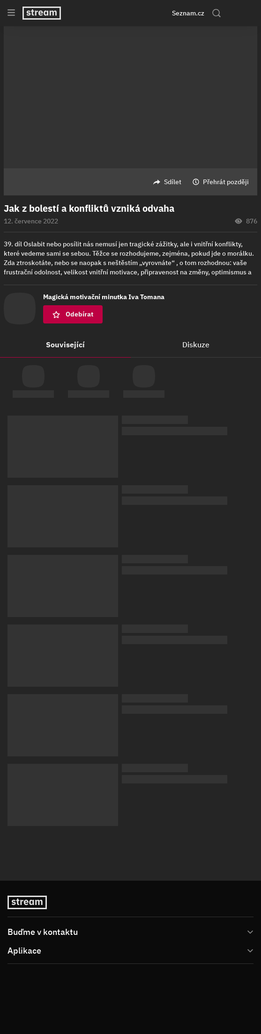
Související (65, 344)
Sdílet (172, 182)
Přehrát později (226, 182)
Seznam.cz (188, 13)
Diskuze (195, 344)
